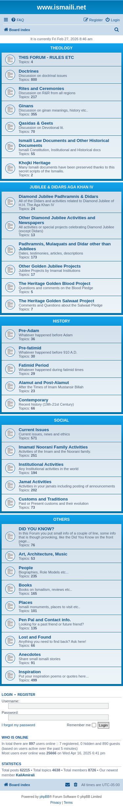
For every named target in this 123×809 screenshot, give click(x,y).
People (26, 567)
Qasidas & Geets (36, 123)
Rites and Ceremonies (41, 88)
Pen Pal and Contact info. (45, 619)
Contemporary (33, 399)
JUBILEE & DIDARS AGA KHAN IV (61, 187)
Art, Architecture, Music (43, 554)
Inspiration (30, 671)
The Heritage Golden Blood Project (54, 283)
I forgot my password (18, 725)
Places (25, 602)
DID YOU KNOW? (36, 528)
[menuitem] (17, 20)
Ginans (26, 105)
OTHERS (61, 519)
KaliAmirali (25, 775)
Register (26, 694)
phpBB (45, 797)
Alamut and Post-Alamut (44, 382)
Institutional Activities (41, 464)
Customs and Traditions (43, 499)
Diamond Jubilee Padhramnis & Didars (58, 196)
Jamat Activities (35, 481)
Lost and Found (35, 637)
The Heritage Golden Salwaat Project (56, 300)
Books (25, 585)
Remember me (81, 725)
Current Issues (34, 429)
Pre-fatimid (30, 347)
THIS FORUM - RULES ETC (46, 57)
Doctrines (29, 71)
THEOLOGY (61, 48)
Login (7, 694)
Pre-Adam (29, 330)
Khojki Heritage (35, 162)
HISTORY (61, 321)
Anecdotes (30, 654)
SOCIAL (61, 420)
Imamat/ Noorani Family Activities (53, 447)
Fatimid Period (34, 365)
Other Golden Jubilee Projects (50, 266)
